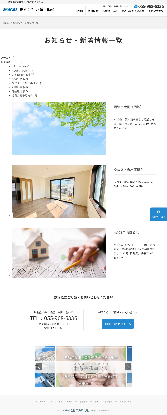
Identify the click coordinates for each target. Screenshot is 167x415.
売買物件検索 (109, 10)
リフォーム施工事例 (24, 83)
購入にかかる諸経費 (133, 10)
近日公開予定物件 (22, 95)
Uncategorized (21, 74)
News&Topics (20, 70)
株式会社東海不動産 (77, 410)
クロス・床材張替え (129, 169)
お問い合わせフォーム (118, 324)
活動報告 (17, 91)
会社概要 (93, 10)
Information (19, 66)
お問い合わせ (156, 10)
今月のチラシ (41, 401)
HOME (80, 10)
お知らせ (17, 79)
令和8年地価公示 (126, 232)
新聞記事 (17, 87)
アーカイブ (7, 57)
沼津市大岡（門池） (129, 107)
